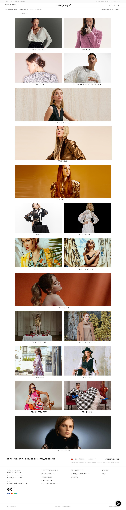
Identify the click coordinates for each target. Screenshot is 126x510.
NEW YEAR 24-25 (39, 49)
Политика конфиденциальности (63, 506)
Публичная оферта (114, 506)
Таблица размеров (14, 1)
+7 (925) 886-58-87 (14, 478)
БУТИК (117, 9)
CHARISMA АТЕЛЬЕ (77, 470)
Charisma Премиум (11, 9)
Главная (8, 5)
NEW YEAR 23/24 (63, 200)
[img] (87, 33)
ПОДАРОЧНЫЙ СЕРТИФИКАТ (51, 483)
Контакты (22, 1)
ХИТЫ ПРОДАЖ (24, 9)
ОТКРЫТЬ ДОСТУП (111, 459)
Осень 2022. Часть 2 (87, 342)
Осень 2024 (39, 84)
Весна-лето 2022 (39, 412)
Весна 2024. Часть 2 (63, 123)
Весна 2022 (87, 412)
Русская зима (63, 450)
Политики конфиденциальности (110, 462)
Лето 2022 (87, 377)
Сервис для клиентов (107, 9)
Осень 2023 (39, 234)
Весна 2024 (63, 161)
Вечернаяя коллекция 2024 (87, 84)
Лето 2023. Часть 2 (87, 269)
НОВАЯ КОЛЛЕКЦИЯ (35, 9)
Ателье (14, 5)
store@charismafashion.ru (102, 1)
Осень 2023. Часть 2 (87, 234)
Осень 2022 (39, 377)
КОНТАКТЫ (74, 477)
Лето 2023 (38, 269)
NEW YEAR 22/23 (39, 342)
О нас (6, 1)
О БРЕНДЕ (104, 470)
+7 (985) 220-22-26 (114, 1)
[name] (95, 459)
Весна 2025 (87, 49)
